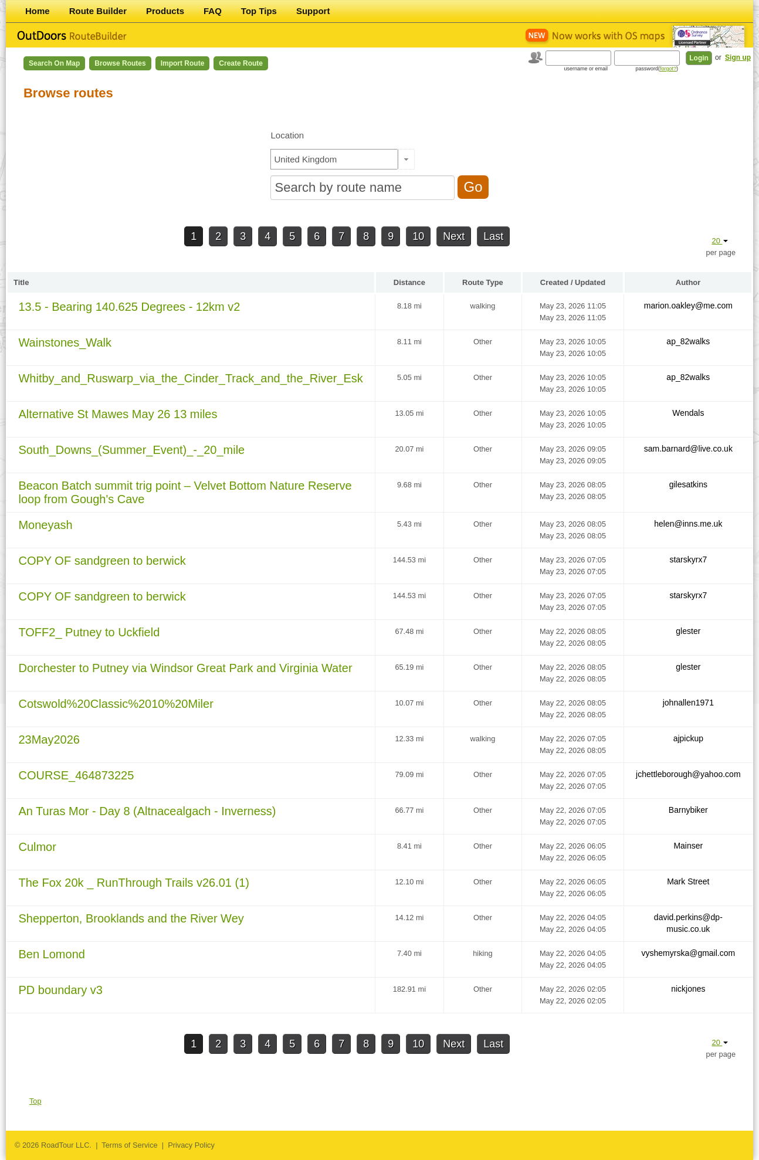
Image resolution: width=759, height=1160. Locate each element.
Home (37, 11)
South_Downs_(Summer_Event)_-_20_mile (131, 449)
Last (493, 236)
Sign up (738, 57)
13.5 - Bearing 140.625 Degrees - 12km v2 (129, 306)
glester (688, 631)
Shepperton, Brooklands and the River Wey (130, 918)
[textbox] (334, 159)
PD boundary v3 (60, 989)
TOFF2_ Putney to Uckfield (89, 632)
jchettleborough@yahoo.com (688, 774)
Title (21, 282)
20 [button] (720, 240)
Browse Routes (119, 63)
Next (454, 236)
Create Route (241, 63)
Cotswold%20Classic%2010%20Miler (115, 703)
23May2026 (49, 739)
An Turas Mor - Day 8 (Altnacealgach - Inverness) (147, 811)
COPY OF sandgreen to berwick (101, 560)
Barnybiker (688, 810)
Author (688, 282)
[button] (406, 159)
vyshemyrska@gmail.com (688, 953)
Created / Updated (572, 282)
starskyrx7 (688, 559)
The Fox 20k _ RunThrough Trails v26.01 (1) (133, 882)
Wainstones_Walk (64, 342)
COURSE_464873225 (76, 775)
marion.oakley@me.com (688, 305)
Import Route (183, 63)
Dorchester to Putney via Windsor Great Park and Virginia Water (185, 668)
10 (418, 236)
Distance (409, 282)
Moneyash (45, 524)
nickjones (688, 988)
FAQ (213, 11)
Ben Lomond (51, 954)
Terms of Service (129, 1145)
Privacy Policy (191, 1145)
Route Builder (98, 11)
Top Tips (259, 11)
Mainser (688, 845)
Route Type (482, 282)
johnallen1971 (688, 702)
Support (313, 11)
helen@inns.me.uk (688, 523)
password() (657, 69)
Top (35, 1101)
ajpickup (688, 738)
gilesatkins (688, 484)
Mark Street (688, 881)
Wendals (688, 413)
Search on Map (54, 63)
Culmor (37, 846)
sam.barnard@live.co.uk (688, 448)
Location (287, 135)
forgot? (668, 69)
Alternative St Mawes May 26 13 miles (117, 414)
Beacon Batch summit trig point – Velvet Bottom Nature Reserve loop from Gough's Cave (184, 492)
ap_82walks (688, 341)
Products (165, 11)
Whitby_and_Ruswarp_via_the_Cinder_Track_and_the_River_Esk (190, 378)
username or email (586, 69)
